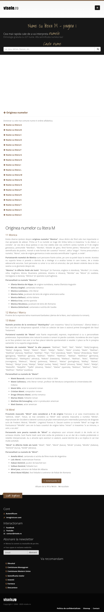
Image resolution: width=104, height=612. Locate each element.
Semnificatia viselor (16, 576)
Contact (96, 608)
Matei (12, 320)
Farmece (11, 584)
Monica (13, 235)
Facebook (10, 528)
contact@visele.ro (14, 533)
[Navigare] (97, 7)
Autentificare (11, 513)
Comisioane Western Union (19, 571)
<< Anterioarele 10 (51, 480)
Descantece (12, 587)
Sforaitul (11, 563)
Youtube (9, 530)
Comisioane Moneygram (18, 567)
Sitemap (86, 608)
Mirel (12, 409)
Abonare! (33, 552)
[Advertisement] (52, 82)
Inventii (11, 580)
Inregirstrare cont (13, 517)
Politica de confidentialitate (68, 608)
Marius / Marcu (17, 312)
